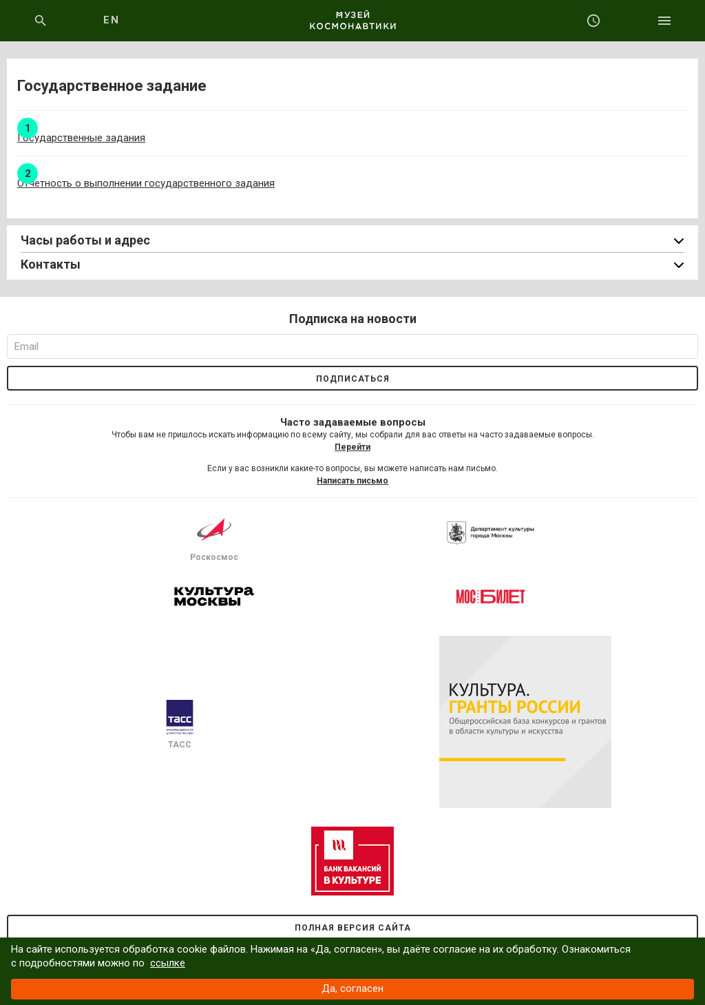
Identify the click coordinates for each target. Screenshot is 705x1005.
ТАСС (179, 724)
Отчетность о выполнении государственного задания (146, 183)
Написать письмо (352, 481)
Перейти (352, 447)
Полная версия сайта (353, 928)
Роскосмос (214, 537)
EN (111, 20)
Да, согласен (352, 988)
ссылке (167, 963)
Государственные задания (81, 138)
